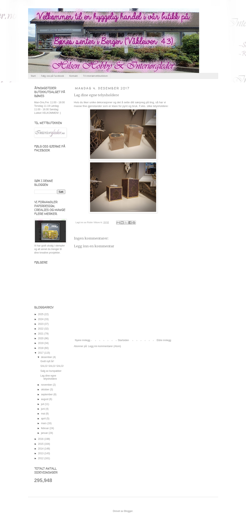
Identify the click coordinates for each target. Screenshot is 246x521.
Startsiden (123, 340)
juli (43, 404)
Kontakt (73, 76)
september (47, 394)
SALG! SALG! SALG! (52, 366)
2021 (41, 333)
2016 (41, 439)
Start (33, 76)
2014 (41, 448)
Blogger (128, 511)
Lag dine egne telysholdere (96, 95)
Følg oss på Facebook (52, 76)
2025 (41, 314)
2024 (41, 319)
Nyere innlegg (82, 340)
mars (44, 423)
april (43, 418)
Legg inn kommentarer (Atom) (104, 346)
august (45, 399)
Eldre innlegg (164, 340)
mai (43, 413)
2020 (41, 338)
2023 (41, 324)
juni (43, 408)
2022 (41, 328)
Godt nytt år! (47, 361)
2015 (41, 443)
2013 (41, 453)
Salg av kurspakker (50, 371)
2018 (41, 348)
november (47, 384)
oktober (45, 389)
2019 (41, 343)
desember (47, 357)
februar (45, 428)
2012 (41, 458)
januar (45, 433)
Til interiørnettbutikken (95, 76)
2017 (41, 352)
